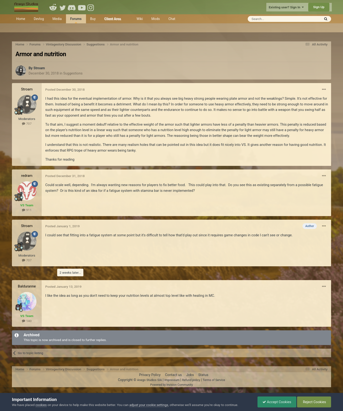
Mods (155, 19)
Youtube (81, 7)
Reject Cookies (314, 402)
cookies (41, 405)
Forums (76, 20)
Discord (72, 7)
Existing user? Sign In (286, 7)
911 (26, 210)
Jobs (190, 375)
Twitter (62, 7)
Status (203, 375)
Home (20, 19)
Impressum (171, 380)
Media (57, 19)
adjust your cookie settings (148, 405)
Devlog (39, 19)
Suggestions (73, 73)
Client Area (112, 19)
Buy (93, 19)
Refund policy (191, 380)
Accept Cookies (276, 402)
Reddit (53, 7)
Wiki (139, 19)
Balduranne (27, 286)
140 (26, 321)
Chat (171, 19)
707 (26, 123)
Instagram (91, 7)
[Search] (272, 19)
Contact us (173, 375)
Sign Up (318, 7)
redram (26, 175)
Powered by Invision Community (171, 384)
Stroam (39, 68)
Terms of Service (214, 380)
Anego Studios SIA (149, 380)
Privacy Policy (150, 375)
